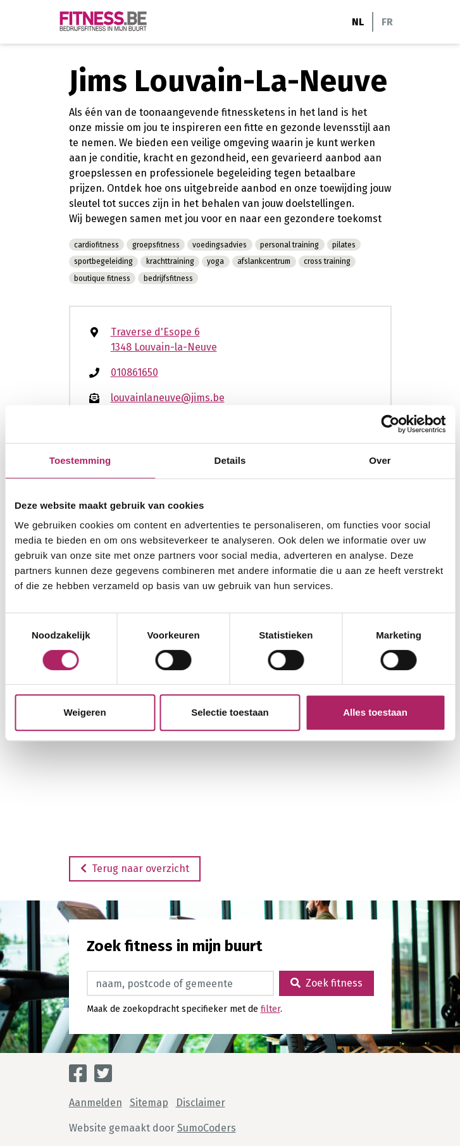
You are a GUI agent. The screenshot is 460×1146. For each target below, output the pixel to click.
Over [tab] (380, 460)
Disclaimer (200, 1103)
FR (387, 22)
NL (358, 22)
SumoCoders (206, 1128)
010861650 (134, 372)
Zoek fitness (326, 983)
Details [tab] (230, 460)
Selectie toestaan (230, 712)
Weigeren (84, 712)
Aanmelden (95, 1103)
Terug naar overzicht (134, 869)
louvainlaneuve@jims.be (168, 398)
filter (270, 1009)
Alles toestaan (375, 712)
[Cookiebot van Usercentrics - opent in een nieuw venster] (390, 423)
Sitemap (149, 1103)
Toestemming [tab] (80, 460)
